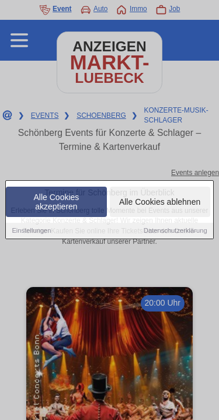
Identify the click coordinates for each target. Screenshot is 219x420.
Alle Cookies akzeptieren (56, 203)
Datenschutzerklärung (175, 231)
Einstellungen (31, 231)
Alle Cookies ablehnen (159, 203)
